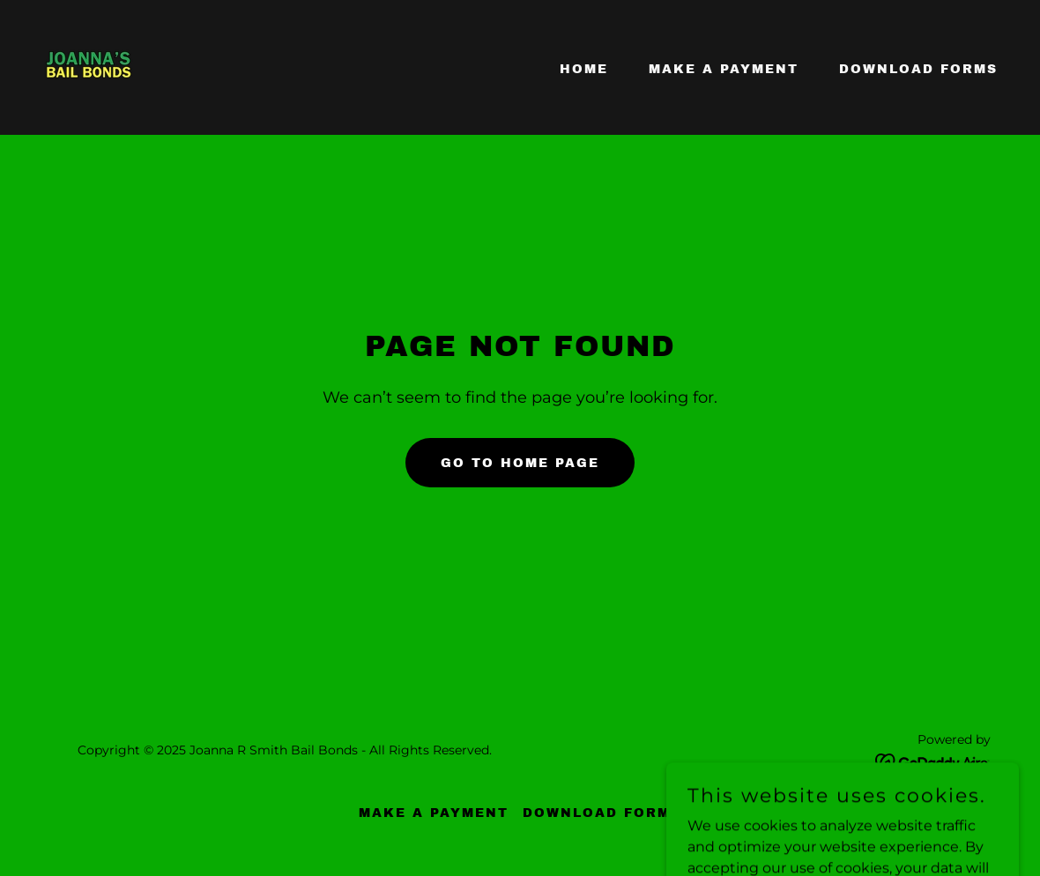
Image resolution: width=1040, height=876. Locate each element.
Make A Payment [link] (724, 69)
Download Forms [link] (918, 69)
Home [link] (584, 69)
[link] (88, 66)
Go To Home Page (520, 463)
